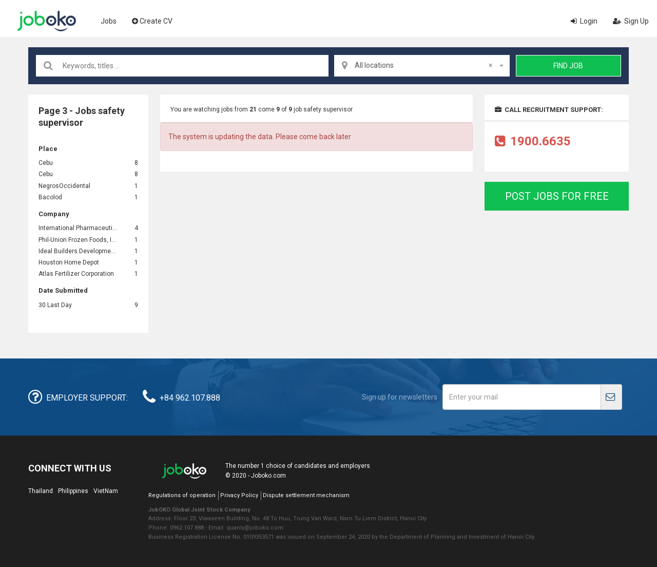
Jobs (109, 21)
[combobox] (422, 65)
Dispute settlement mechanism (306, 495)
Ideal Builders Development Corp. (78, 251)
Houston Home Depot (68, 262)
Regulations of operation (182, 495)
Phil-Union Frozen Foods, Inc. (78, 239)
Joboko (47, 21)
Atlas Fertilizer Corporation (76, 273)
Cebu (45, 162)
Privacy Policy (239, 495)
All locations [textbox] (423, 65)
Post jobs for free (557, 196)
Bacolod (50, 197)
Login (584, 21)
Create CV (152, 21)
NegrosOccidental (65, 186)
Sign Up (631, 21)
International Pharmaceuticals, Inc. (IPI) (78, 228)
